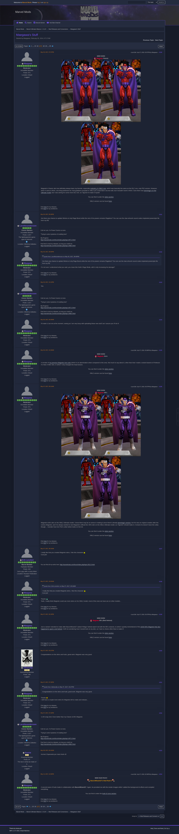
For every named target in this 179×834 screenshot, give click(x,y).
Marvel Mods (23, 11)
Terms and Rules (158, 828)
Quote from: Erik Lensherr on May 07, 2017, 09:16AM (60, 586)
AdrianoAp (28, 668)
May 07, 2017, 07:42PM (47, 713)
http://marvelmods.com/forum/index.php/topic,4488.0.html (58, 246)
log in (39, 2)
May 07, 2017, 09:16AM (47, 548)
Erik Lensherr (28, 560)
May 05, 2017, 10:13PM (47, 282)
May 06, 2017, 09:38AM (47, 319)
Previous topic (148, 40)
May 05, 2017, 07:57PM (47, 52)
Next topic (159, 40)
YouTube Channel (53, 23)
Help (151, 828)
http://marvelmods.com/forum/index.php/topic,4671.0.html (58, 240)
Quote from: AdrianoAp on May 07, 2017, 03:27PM (59, 687)
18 (44, 46)
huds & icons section (109, 793)
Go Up (18, 806)
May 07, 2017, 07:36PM (47, 682)
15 (35, 46)
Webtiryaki (19, 828)
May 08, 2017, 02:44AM (47, 750)
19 (46, 46)
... (33, 46)
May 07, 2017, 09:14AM (47, 386)
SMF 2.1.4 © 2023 (14, 830)
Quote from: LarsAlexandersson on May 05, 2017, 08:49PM (61, 256)
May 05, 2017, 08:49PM (47, 214)
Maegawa (28, 64)
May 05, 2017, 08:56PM (47, 251)
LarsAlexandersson (28, 226)
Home (19, 23)
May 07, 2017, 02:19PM (47, 614)
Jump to (134, 816)
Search (28, 23)
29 (50, 46)
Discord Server (39, 23)
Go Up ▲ (167, 828)
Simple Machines (25, 830)
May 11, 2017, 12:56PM (47, 774)
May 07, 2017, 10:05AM (47, 581)
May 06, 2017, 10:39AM (47, 350)
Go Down (19, 46)
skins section (109, 197)
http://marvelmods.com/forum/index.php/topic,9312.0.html (77, 564)
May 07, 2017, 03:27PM (47, 650)
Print (161, 46)
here (110, 201)
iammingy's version (124, 523)
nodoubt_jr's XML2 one (98, 188)
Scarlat (28, 753)
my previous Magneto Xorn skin (60, 363)
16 (37, 46)
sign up (45, 2)
